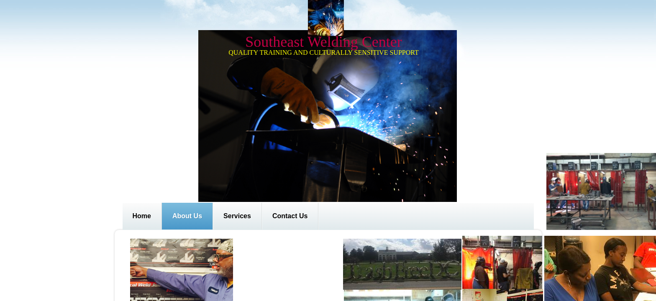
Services (237, 215)
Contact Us (290, 215)
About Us (187, 215)
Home (142, 215)
